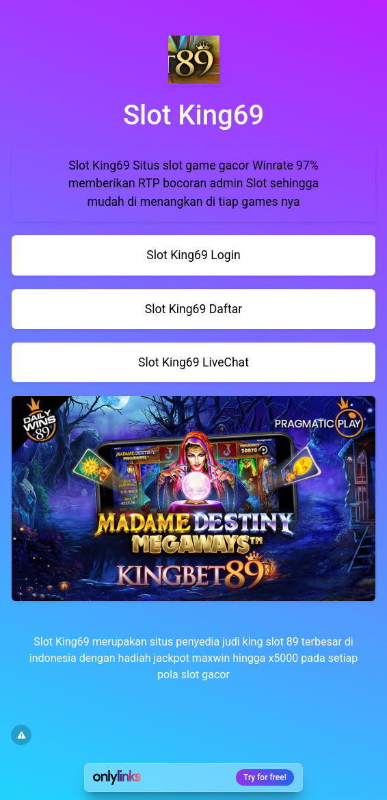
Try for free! (264, 777)
